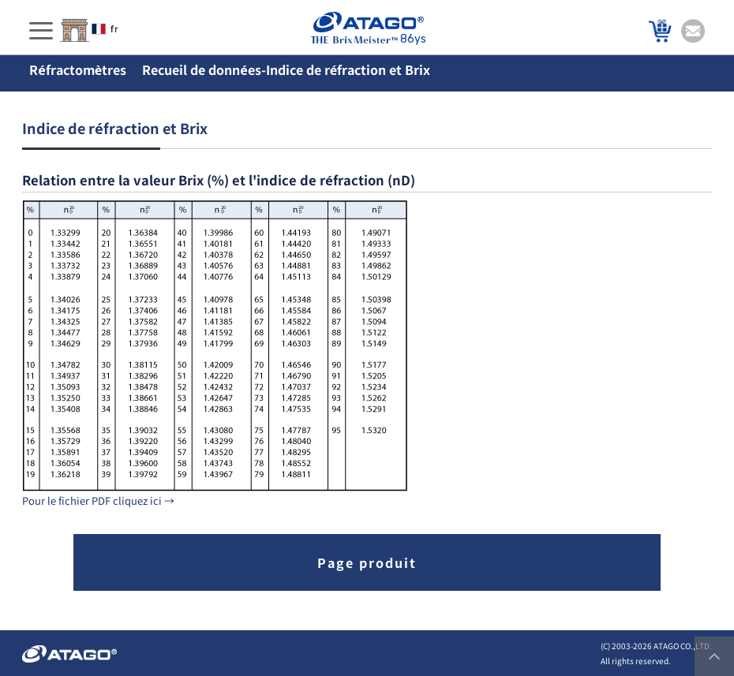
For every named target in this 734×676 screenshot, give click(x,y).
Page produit (367, 562)
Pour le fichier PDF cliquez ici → (98, 500)
